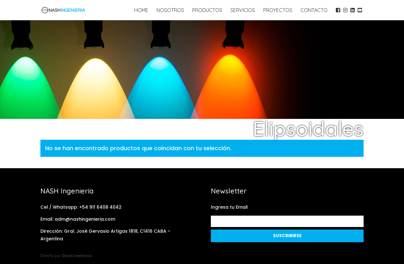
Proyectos (277, 10)
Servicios (242, 10)
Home (141, 10)
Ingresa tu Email (229, 207)
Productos (207, 10)
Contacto (314, 10)
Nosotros (170, 10)
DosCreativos (77, 255)
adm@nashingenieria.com (85, 219)
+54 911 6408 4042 (100, 207)
